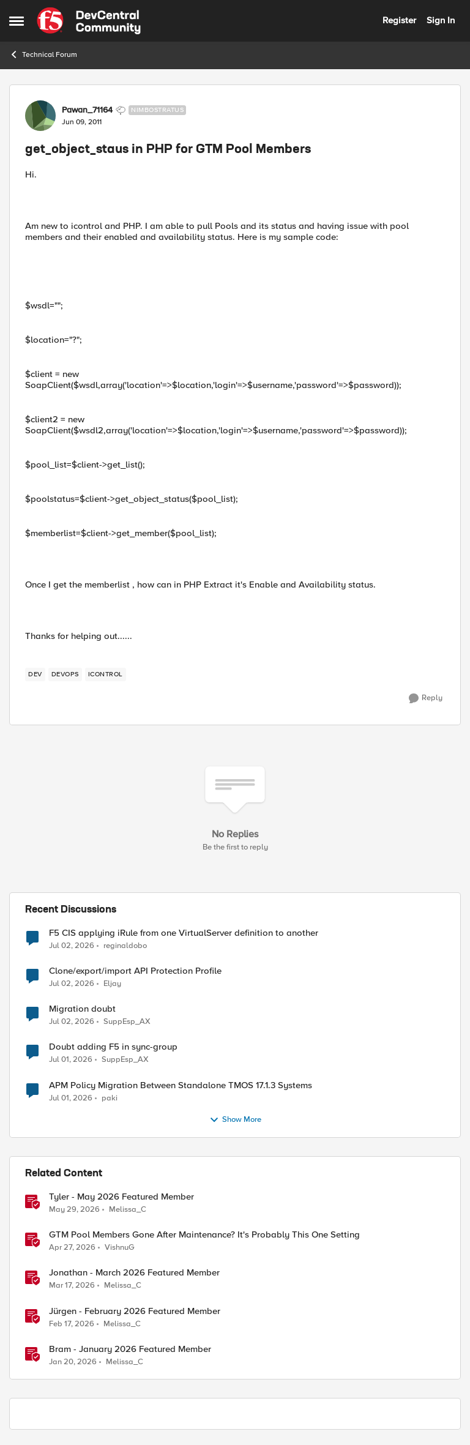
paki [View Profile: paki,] (110, 1097)
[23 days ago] (71, 946)
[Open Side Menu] (16, 21)
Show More (235, 1120)
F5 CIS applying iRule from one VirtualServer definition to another (183, 933)
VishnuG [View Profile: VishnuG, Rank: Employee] (120, 1247)
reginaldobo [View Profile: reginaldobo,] (125, 945)
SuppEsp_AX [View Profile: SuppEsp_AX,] (127, 1021)
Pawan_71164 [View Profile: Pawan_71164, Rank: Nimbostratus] (87, 110)
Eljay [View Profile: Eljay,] (112, 983)
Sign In (441, 20)
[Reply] (425, 698)
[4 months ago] (72, 1286)
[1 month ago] (74, 1210)
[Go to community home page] (88, 20)
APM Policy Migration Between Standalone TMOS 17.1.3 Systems (180, 1085)
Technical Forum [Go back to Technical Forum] (43, 54)
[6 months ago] (73, 1362)
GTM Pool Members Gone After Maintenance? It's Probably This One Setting (204, 1235)
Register (399, 20)
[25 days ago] (70, 1060)
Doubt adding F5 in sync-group (113, 1047)
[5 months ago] (71, 1324)
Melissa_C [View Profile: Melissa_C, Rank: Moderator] (127, 1209)
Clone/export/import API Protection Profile (135, 971)
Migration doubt (82, 1009)
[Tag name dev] (35, 674)
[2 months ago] (72, 1248)
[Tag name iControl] (105, 674)
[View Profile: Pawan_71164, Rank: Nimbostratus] (40, 115)
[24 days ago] (71, 984)
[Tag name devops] (65, 674)
